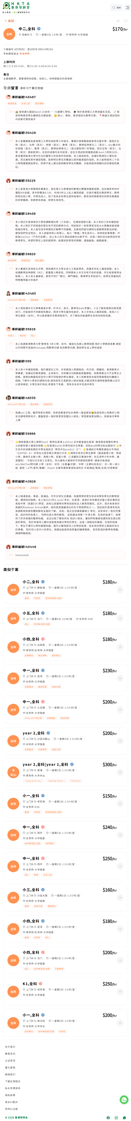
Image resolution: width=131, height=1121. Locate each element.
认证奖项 (10, 1060)
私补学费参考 (12, 1088)
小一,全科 (31, 795)
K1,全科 (30, 983)
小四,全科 (31, 639)
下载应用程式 (12, 1081)
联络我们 (10, 1074)
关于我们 (10, 1046)
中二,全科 (27, 28)
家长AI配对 (11, 1102)
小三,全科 (31, 889)
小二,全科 (31, 581)
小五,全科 (31, 613)
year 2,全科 (34, 733)
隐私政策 (10, 1095)
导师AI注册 (11, 1109)
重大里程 (10, 1067)
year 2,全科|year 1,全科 (45, 764)
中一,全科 (31, 670)
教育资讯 (10, 1053)
